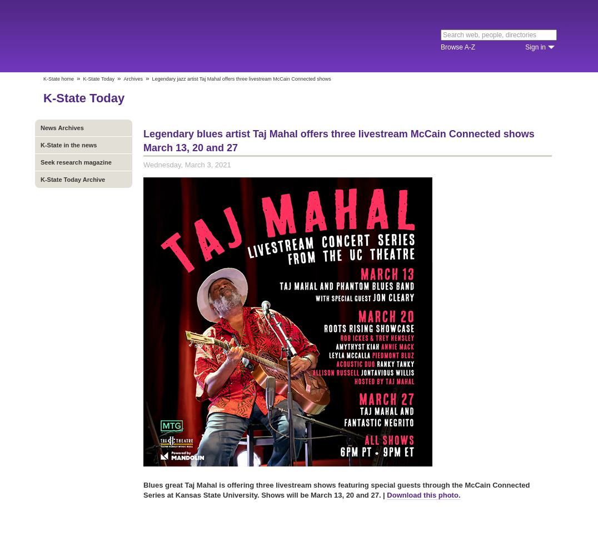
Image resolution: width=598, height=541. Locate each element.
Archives (133, 79)
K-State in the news (69, 145)
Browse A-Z (458, 47)
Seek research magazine (76, 162)
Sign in (535, 47)
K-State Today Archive (73, 179)
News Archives (62, 128)
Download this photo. (423, 495)
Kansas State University (133, 36)
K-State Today (98, 79)
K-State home (58, 79)
